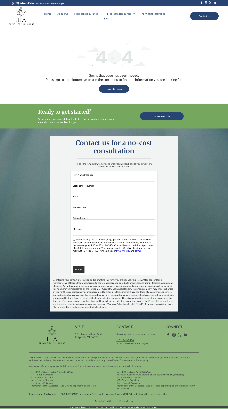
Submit (78, 269)
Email (75, 196)
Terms (138, 250)
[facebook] (201, 3)
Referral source (80, 218)
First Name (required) (83, 174)
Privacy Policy (123, 250)
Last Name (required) (83, 185)
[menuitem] (47, 13)
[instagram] (206, 3)
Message (77, 229)
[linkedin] (215, 3)
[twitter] (210, 3)
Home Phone (79, 207)
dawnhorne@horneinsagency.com (135, 334)
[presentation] (90, 258)
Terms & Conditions (104, 401)
